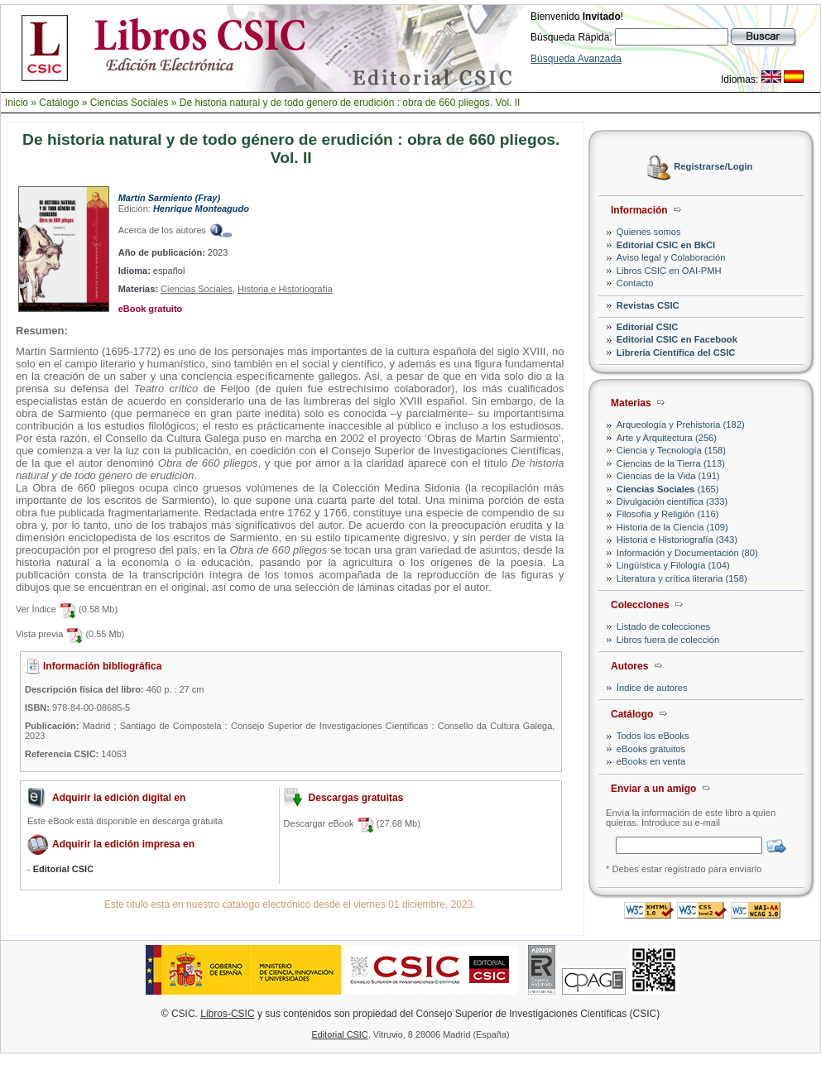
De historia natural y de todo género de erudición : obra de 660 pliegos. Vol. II (350, 102)
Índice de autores (652, 688)
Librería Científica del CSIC (676, 352)
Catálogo (59, 102)
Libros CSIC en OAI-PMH (669, 271)
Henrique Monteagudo (201, 209)
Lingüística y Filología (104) (673, 565)
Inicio (16, 102)
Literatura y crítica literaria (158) (682, 578)
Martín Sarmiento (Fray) (169, 198)
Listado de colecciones (663, 626)
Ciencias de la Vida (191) (668, 476)
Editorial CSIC (648, 327)
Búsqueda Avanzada (576, 59)
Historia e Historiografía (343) (677, 540)
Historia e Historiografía (285, 289)
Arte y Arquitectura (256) (667, 438)
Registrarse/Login (713, 167)
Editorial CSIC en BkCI (666, 245)
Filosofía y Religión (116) (668, 514)
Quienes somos (649, 232)
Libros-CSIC (227, 1014)
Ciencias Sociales (129, 102)
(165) (668, 489)
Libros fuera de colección (668, 640)
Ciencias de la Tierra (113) (671, 463)
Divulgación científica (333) (672, 501)
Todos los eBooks (653, 736)
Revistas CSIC (648, 305)
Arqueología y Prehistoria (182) (681, 424)
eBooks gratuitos (651, 749)
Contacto (635, 283)
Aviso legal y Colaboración (671, 257)
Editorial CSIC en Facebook (677, 339)
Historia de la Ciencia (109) (672, 527)
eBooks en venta (651, 761)
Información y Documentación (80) (687, 553)
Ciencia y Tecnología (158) (671, 450)
